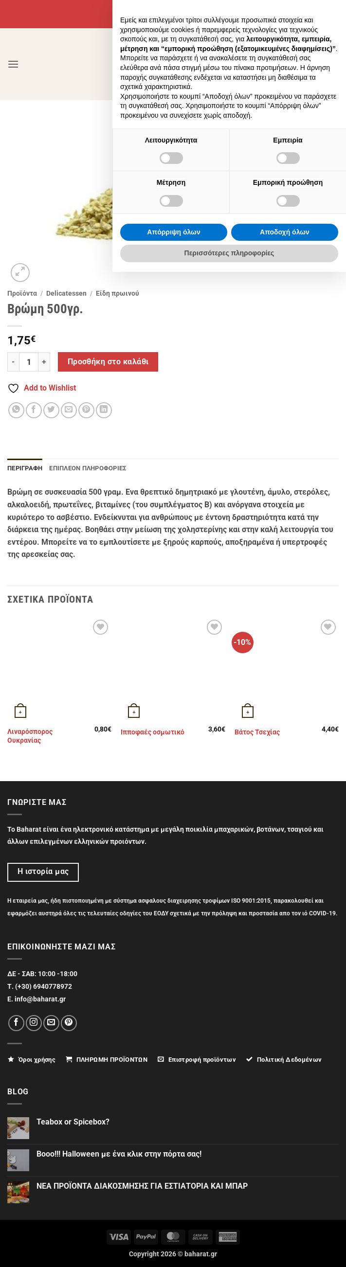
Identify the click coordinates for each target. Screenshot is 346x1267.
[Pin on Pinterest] (86, 410)
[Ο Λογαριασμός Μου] (282, 64)
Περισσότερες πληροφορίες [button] (229, 1248)
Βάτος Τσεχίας (257, 732)
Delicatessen (66, 293)
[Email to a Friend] (69, 410)
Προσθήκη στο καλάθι (108, 361)
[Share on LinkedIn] (104, 410)
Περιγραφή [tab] (24, 468)
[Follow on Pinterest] (69, 1023)
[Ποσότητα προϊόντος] (28, 362)
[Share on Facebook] (34, 410)
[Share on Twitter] (51, 410)
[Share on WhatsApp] (16, 410)
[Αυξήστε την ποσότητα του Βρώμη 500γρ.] (44, 362)
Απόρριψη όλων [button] (173, 1227)
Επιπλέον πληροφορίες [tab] (87, 468)
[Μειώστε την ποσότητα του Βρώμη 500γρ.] (13, 362)
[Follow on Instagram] (34, 1023)
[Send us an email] (51, 1023)
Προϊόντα (22, 293)
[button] (13, 64)
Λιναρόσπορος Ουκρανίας (30, 736)
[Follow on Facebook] (16, 1023)
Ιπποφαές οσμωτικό (152, 732)
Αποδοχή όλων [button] (285, 1227)
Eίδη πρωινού (117, 293)
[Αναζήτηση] (306, 64)
